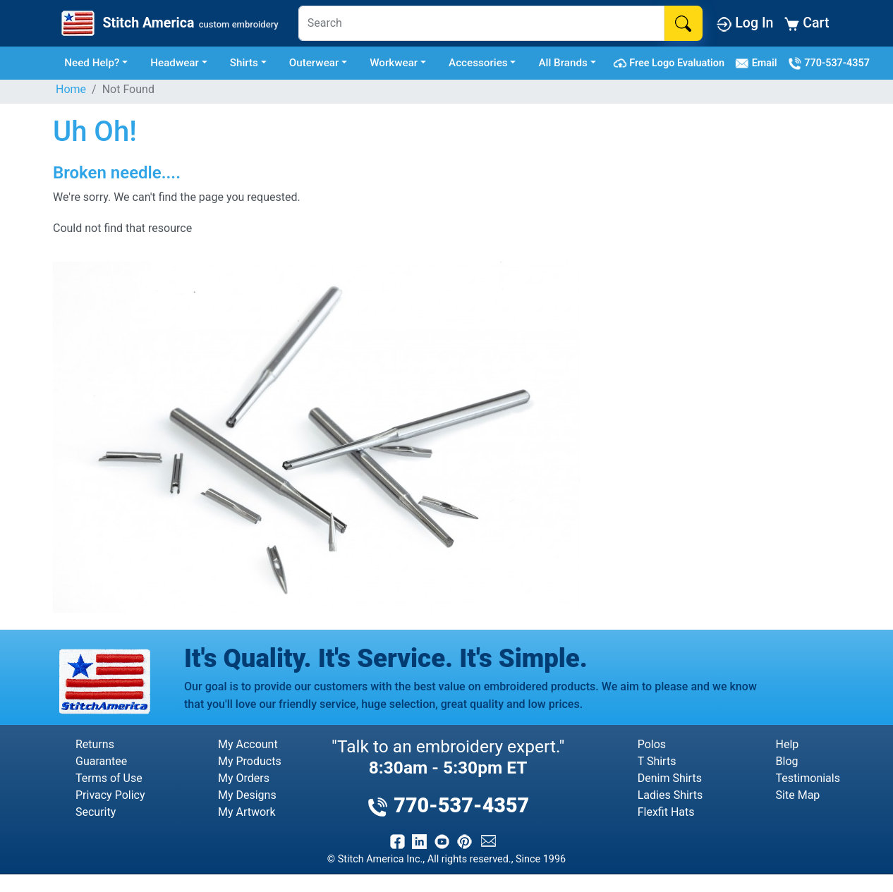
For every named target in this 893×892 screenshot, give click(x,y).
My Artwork (247, 812)
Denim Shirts (670, 778)
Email (758, 63)
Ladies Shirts (670, 795)
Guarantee (101, 761)
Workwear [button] (394, 62)
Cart (806, 23)
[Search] (481, 23)
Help (787, 744)
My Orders (243, 778)
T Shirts (657, 761)
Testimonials (808, 778)
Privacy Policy (110, 795)
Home (71, 89)
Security (95, 812)
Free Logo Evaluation (671, 63)
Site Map (798, 795)
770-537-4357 (829, 63)
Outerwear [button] (314, 62)
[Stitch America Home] (169, 23)
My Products (249, 761)
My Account (248, 744)
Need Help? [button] (91, 62)
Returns (94, 744)
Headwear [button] (174, 62)
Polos (652, 744)
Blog (787, 761)
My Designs (247, 795)
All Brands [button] (562, 62)
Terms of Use (108, 778)
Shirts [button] (244, 62)
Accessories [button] (478, 62)
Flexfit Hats (666, 812)
